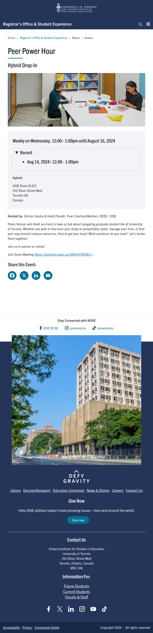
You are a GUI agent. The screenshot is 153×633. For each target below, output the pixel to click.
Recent (26, 152)
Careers (117, 490)
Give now (78, 520)
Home (11, 38)
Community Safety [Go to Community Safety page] (47, 627)
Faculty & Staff (76, 596)
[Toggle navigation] (139, 24)
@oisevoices (78, 328)
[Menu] (147, 24)
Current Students (76, 591)
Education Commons (68, 490)
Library (15, 490)
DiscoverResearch (36, 490)
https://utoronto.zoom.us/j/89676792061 (64, 254)
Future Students (76, 585)
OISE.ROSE (50, 328)
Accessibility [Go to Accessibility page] (11, 627)
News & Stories (98, 490)
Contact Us (134, 490)
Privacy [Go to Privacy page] (27, 627)
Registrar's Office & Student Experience (43, 38)
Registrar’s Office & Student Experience (37, 23)
